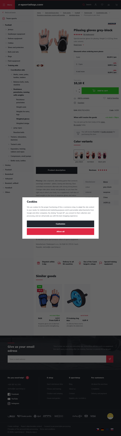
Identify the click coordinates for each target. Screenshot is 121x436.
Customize (60, 224)
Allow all (61, 232)
